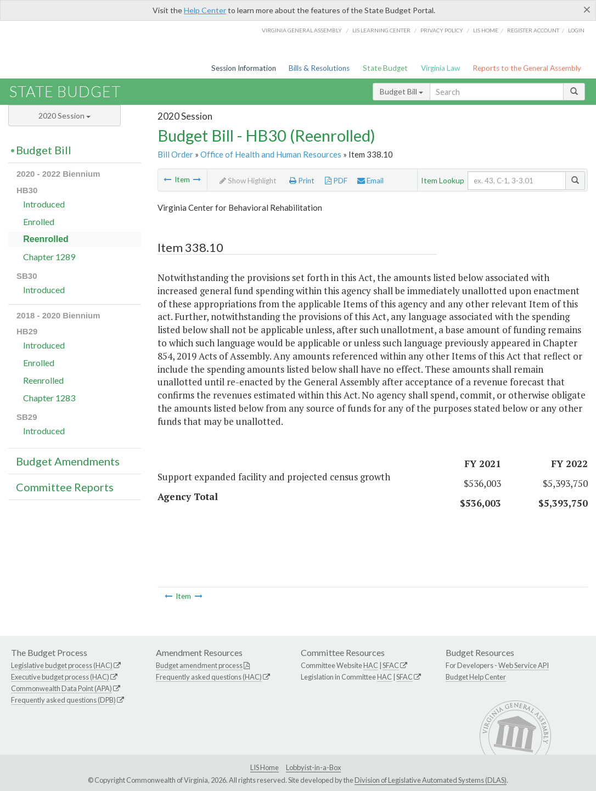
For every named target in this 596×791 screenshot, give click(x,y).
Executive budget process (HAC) (60, 676)
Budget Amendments (68, 461)
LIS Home (264, 767)
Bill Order (175, 154)
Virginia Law (440, 68)
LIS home (485, 30)
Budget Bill (401, 91)
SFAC (391, 665)
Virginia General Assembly (302, 30)
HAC (370, 665)
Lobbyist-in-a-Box (313, 767)
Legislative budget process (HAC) (62, 665)
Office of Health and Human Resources (270, 154)
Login (576, 30)
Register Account (533, 30)
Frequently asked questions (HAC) (209, 676)
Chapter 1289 (49, 256)
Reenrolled (46, 239)
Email (370, 180)
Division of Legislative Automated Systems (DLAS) (431, 780)
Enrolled (38, 221)
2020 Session (64, 115)
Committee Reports (65, 486)
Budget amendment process (199, 665)
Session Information (243, 68)
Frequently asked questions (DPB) (63, 699)
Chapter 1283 (49, 397)
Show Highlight (248, 180)
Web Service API (523, 665)
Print (301, 180)
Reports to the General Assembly (527, 68)
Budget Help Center (476, 676)
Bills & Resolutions (319, 68)
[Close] (587, 9)
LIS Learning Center (381, 30)
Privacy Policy (441, 30)
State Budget (385, 68)
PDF (336, 180)
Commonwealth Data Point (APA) (61, 688)
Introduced (44, 204)
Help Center (205, 10)
